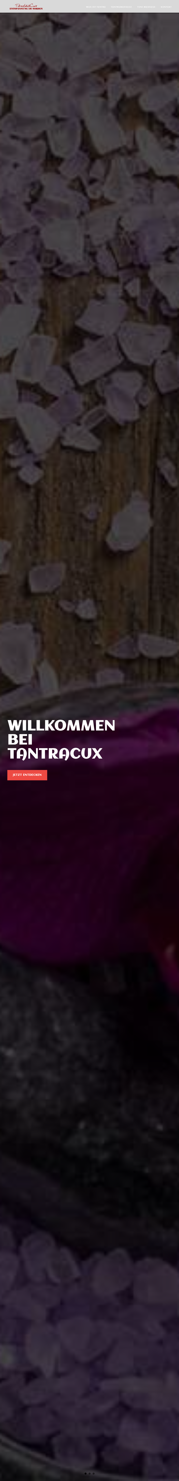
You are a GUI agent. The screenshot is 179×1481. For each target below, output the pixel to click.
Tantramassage (121, 7)
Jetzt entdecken (27, 774)
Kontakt (166, 7)
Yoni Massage (146, 7)
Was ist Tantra (96, 7)
